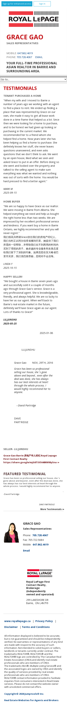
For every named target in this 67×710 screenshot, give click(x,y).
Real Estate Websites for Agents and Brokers (31, 700)
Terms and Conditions (36, 627)
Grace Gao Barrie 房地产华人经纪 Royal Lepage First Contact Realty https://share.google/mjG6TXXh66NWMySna (30, 459)
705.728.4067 (24, 57)
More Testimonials (51, 509)
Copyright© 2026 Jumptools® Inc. (24, 693)
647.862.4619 (25, 53)
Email (39, 57)
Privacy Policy (44, 621)
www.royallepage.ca (17, 621)
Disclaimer (11, 627)
